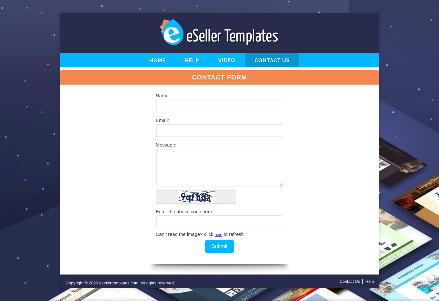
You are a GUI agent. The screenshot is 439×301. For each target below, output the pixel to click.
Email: (162, 120)
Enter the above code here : (185, 211)
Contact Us (272, 60)
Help (192, 60)
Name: (163, 95)
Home (157, 60)
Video (226, 60)
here (218, 234)
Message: (166, 144)
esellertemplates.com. (119, 283)
